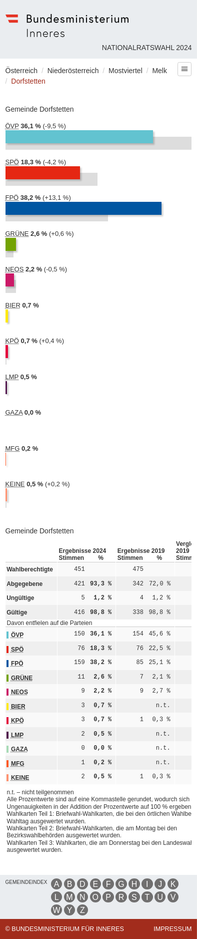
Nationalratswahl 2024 (147, 48)
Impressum (173, 928)
